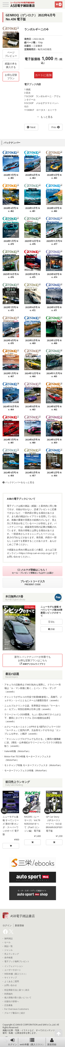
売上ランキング (11, 954)
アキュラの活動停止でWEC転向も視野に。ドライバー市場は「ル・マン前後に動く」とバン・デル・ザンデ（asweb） (32, 688)
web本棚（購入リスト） (32, 1042)
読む (51, 621)
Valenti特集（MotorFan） (17, 751)
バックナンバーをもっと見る (18, 482)
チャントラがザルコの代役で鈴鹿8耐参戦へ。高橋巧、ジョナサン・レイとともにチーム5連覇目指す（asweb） (33, 698)
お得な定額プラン (11, 76)
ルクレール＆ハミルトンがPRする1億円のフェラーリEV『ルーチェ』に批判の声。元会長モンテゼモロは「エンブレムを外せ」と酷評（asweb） (32, 730)
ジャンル (8, 950)
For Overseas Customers (16, 1009)
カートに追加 (43, 75)
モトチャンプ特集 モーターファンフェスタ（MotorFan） (33, 765)
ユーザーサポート (12, 970)
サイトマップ (10, 977)
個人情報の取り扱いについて (17, 997)
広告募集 (8, 1005)
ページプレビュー (11, 54)
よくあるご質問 (11, 981)
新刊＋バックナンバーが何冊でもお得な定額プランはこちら (32, 660)
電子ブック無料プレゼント (16, 961)
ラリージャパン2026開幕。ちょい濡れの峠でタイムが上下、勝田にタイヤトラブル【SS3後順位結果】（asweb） (32, 718)
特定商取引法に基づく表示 (16, 990)
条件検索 (8, 957)
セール (7, 942)
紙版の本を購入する (11, 65)
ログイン (12, 1042)
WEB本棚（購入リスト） (15, 974)
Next (33, 127)
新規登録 (51, 1042)
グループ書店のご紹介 (14, 1013)
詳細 (51, 629)
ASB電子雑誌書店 (22, 916)
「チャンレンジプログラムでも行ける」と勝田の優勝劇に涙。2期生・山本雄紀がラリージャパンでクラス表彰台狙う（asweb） (33, 742)
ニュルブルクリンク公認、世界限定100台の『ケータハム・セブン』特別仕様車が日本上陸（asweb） (32, 707)
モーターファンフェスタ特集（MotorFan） (26, 770)
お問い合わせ (10, 985)
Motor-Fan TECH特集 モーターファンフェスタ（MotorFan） (27, 758)
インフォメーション (13, 966)
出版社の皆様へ (11, 1001)
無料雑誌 (8, 938)
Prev (53, 127)
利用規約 (8, 993)
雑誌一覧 (8, 946)
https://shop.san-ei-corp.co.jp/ (35, 553)
